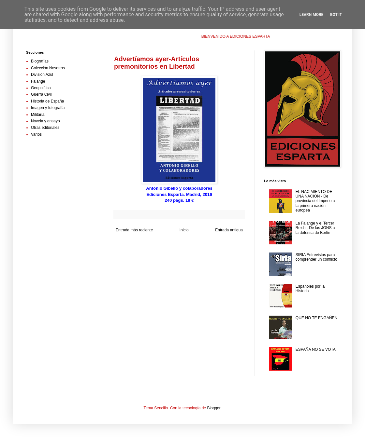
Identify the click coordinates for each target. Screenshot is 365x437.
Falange (38, 81)
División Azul (42, 74)
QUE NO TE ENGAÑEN (316, 318)
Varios (36, 134)
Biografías (40, 61)
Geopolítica (41, 88)
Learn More (311, 14)
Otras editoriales (45, 127)
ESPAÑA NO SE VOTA (316, 349)
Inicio (184, 230)
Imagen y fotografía (48, 107)
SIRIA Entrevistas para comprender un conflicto (316, 257)
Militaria (37, 114)
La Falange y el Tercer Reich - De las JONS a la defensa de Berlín (315, 228)
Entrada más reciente (134, 230)
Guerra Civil (41, 94)
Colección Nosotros (48, 68)
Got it (336, 14)
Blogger (213, 408)
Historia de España (47, 101)
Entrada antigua (229, 230)
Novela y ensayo (45, 121)
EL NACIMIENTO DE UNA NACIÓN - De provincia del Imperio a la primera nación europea (315, 201)
